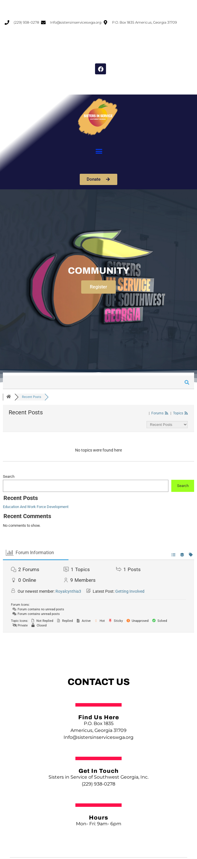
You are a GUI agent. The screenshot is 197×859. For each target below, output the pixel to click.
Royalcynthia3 (68, 591)
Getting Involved (129, 591)
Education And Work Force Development (35, 507)
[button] (99, 151)
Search (8, 476)
